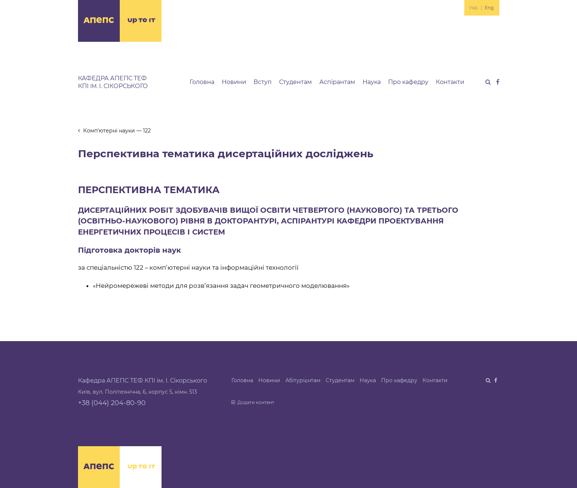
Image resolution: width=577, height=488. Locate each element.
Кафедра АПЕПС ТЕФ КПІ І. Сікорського (113, 82)
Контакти (450, 81)
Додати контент (253, 402)
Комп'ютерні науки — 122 (114, 130)
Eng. (490, 7)
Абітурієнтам (302, 380)
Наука (372, 81)
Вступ (263, 81)
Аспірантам (337, 81)
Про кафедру (408, 81)
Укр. (474, 7)
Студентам (295, 81)
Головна (202, 81)
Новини (234, 81)
